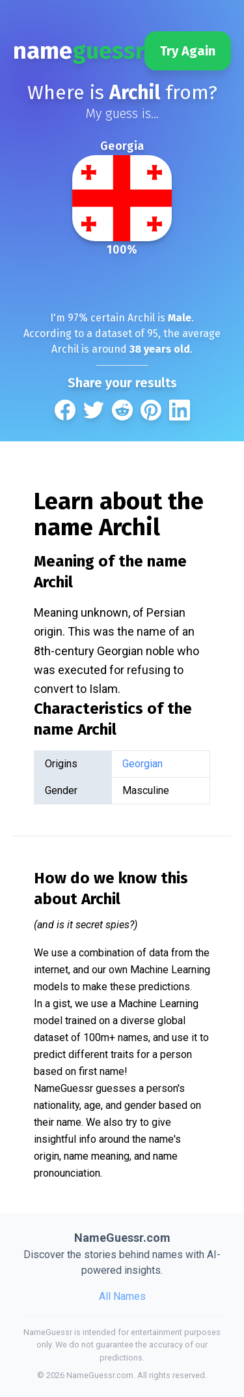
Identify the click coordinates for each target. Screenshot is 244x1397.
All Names (122, 1296)
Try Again (187, 51)
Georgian (142, 763)
